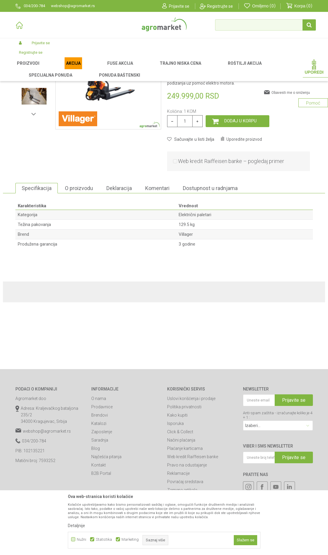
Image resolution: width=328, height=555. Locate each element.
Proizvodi (46, 69)
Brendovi (99, 477)
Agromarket (25, 69)
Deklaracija (119, 250)
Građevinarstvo (87, 69)
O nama (98, 460)
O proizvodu (79, 250)
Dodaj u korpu (240, 183)
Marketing (130, 539)
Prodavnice (102, 469)
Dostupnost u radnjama (210, 250)
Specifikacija (37, 250)
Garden (65, 69)
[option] (34, 107)
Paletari (110, 69)
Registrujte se (220, 6)
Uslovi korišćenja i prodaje (191, 460)
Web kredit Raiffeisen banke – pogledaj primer (231, 223)
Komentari (157, 250)
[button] (265, 25)
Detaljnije (76, 525)
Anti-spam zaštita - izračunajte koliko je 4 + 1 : (277, 477)
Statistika (104, 539)
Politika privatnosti (184, 469)
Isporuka (175, 485)
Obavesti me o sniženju (290, 155)
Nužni (81, 539)
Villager (186, 296)
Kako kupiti (177, 477)
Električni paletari (135, 69)
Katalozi (98, 485)
